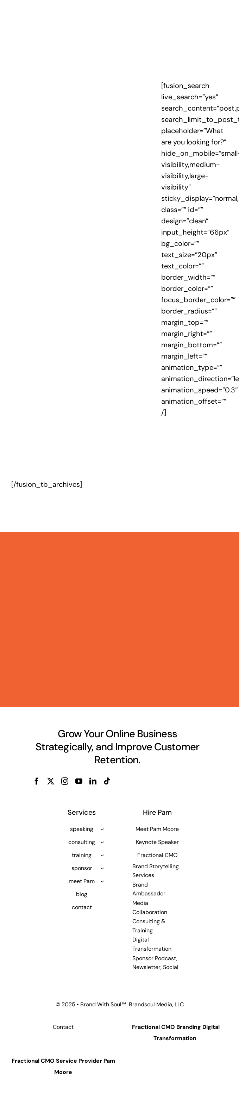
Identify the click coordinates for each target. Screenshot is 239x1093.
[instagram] (64, 781)
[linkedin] (92, 781)
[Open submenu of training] (102, 855)
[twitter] (50, 781)
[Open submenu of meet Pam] (102, 881)
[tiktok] (107, 781)
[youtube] (78, 781)
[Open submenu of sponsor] (102, 868)
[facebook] (36, 781)
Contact (63, 1027)
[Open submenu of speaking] (102, 829)
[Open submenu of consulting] (102, 842)
